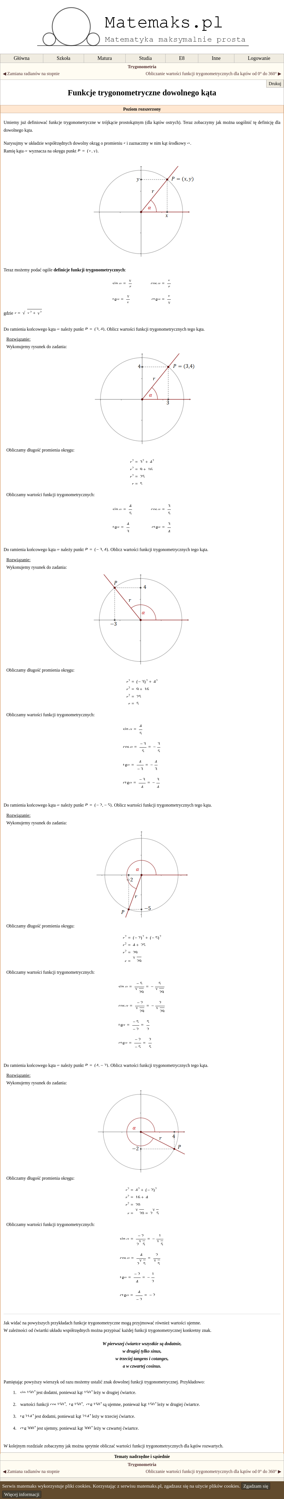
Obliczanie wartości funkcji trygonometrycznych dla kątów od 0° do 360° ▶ (213, 73)
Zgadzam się (255, 1486)
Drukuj (275, 83)
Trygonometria (142, 66)
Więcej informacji (21, 1494)
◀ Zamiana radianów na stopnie (31, 73)
